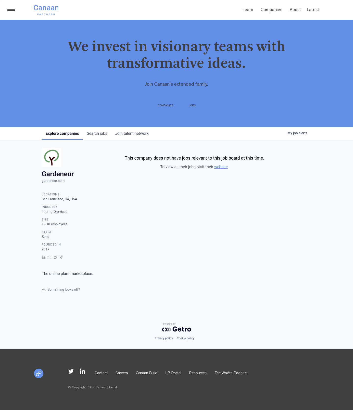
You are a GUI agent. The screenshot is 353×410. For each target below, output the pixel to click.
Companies (271, 10)
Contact (101, 373)
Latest (313, 10)
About (295, 10)
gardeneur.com (53, 181)
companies (62, 133)
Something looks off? (61, 289)
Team (247, 10)
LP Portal (173, 373)
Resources (198, 373)
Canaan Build (146, 373)
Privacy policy (164, 338)
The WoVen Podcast (231, 373)
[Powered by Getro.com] (176, 327)
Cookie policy (185, 338)
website (221, 166)
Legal (113, 387)
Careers (121, 373)
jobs (97, 133)
